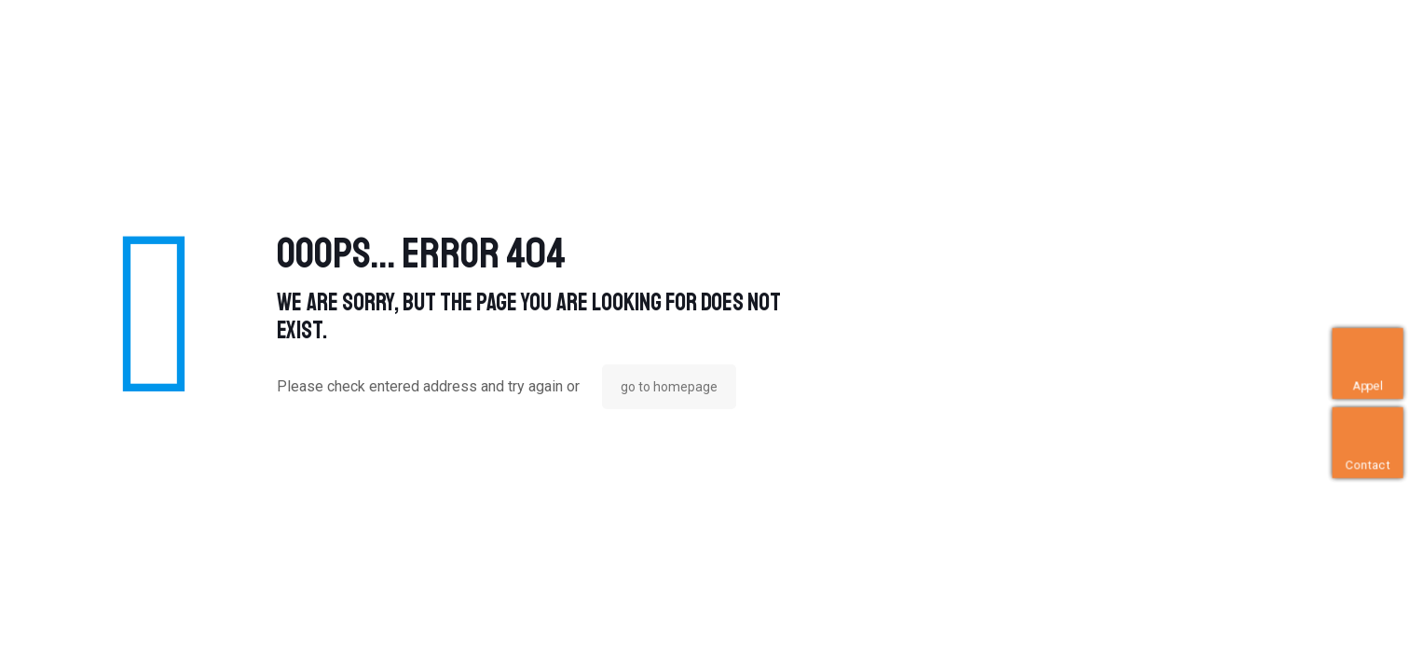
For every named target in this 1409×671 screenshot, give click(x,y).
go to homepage (669, 386)
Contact (1368, 465)
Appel (1368, 385)
